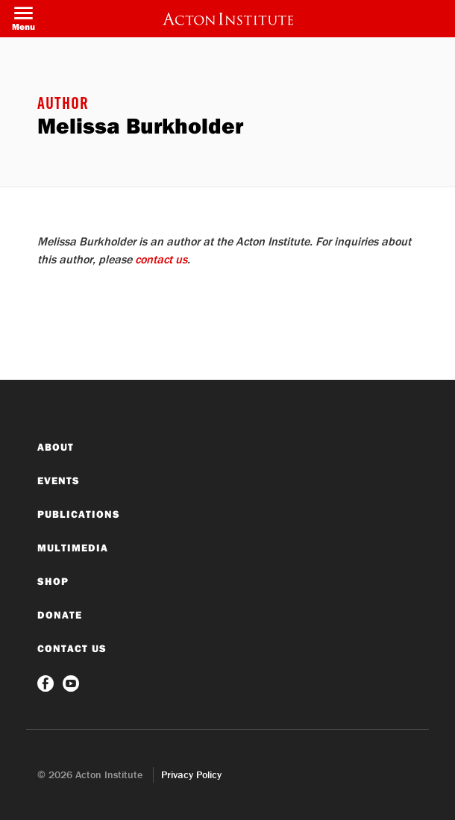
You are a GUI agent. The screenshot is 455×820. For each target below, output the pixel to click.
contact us (161, 258)
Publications (78, 514)
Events (58, 480)
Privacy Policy (191, 774)
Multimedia (72, 547)
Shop (53, 581)
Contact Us (72, 648)
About (55, 447)
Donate (59, 615)
